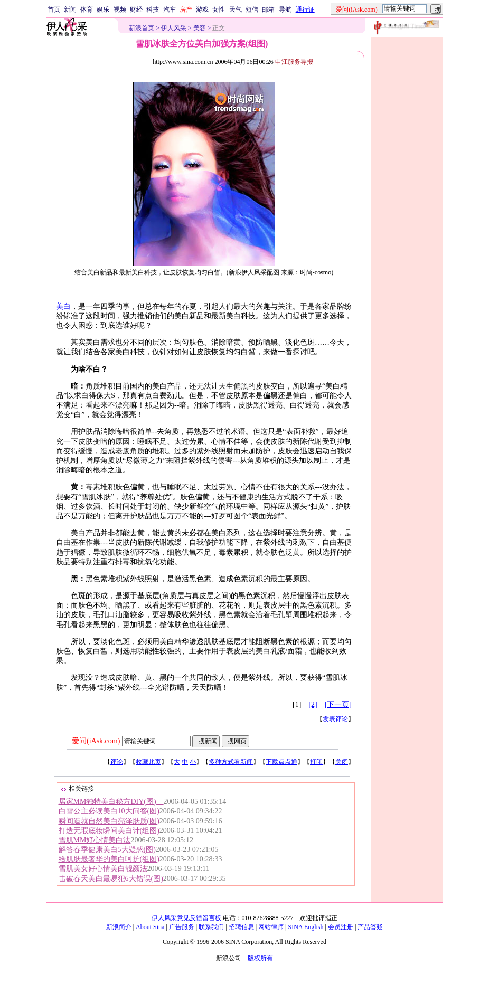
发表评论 (335, 719)
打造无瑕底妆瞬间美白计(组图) (109, 831)
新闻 (70, 9)
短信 (252, 9)
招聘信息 (241, 927)
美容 (199, 28)
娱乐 (103, 9)
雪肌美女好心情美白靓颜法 (103, 869)
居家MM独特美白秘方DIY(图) (111, 802)
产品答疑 (370, 927)
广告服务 (181, 927)
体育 (86, 9)
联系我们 (211, 927)
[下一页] (338, 704)
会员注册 (340, 927)
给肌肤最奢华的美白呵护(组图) (109, 859)
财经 (136, 9)
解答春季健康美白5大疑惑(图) (107, 850)
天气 (235, 9)
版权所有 (260, 958)
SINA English (305, 927)
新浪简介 (118, 927)
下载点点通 (281, 761)
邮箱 (268, 9)
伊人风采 (173, 28)
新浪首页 (141, 28)
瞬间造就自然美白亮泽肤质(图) (109, 821)
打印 (316, 761)
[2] (312, 704)
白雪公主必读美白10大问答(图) (109, 811)
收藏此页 (148, 761)
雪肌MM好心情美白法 (95, 840)
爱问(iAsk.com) (96, 741)
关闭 (341, 761)
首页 (54, 9)
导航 (285, 9)
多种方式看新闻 (231, 761)
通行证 (305, 9)
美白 (63, 306)
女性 (218, 9)
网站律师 (271, 927)
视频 (120, 9)
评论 (116, 761)
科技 (152, 9)
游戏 (202, 9)
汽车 (169, 9)
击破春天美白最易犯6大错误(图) (111, 879)
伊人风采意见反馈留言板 (186, 918)
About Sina (150, 927)
